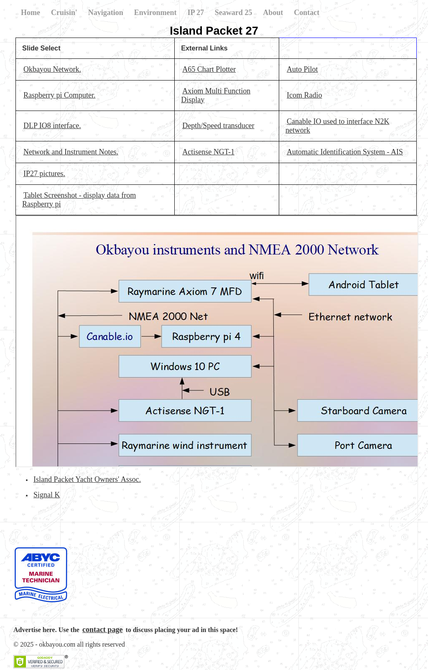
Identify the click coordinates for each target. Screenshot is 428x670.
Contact (306, 12)
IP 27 (195, 12)
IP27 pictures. (44, 173)
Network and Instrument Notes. (70, 152)
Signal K (46, 495)
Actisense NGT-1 (208, 152)
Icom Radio (304, 95)
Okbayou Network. (52, 69)
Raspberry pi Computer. (59, 95)
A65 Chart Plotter (209, 69)
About (273, 12)
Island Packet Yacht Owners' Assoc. (87, 479)
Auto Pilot (302, 69)
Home (30, 12)
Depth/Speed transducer (218, 125)
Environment (155, 12)
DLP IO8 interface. (52, 125)
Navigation (105, 12)
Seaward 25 (233, 12)
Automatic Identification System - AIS (345, 152)
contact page (102, 629)
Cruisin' (64, 12)
